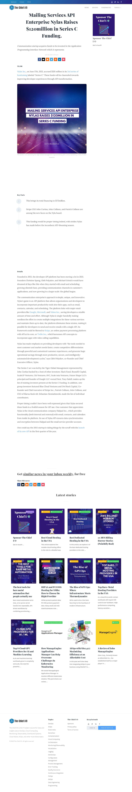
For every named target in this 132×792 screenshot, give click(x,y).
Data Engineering (54, 782)
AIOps (87, 629)
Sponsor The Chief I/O (102, 40)
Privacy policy (72, 720)
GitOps (50, 779)
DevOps (95, 7)
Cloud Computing (56, 512)
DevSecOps (52, 750)
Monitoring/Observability (57, 740)
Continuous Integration (56, 769)
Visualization (52, 743)
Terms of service (73, 723)
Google (33, 312)
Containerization (54, 730)
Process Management (56, 759)
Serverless (51, 726)
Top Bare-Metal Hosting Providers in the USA (107, 593)
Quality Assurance (54, 766)
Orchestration (53, 736)
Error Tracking (53, 763)
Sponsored (30, 512)
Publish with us (107, 720)
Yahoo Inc (54, 312)
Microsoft (41, 312)
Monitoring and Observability (53, 629)
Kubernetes (106, 7)
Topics (117, 7)
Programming (53, 785)
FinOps (115, 512)
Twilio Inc (41, 334)
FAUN (29, 2)
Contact (22, 2)
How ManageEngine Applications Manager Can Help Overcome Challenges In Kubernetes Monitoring (51, 664)
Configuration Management (53, 754)
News (86, 7)
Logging (51, 746)
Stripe (47, 330)
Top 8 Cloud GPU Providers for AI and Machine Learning (23, 658)
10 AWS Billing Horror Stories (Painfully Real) (106, 540)
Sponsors (14, 2)
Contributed (46, 512)
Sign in (92, 720)
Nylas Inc (21, 71)
